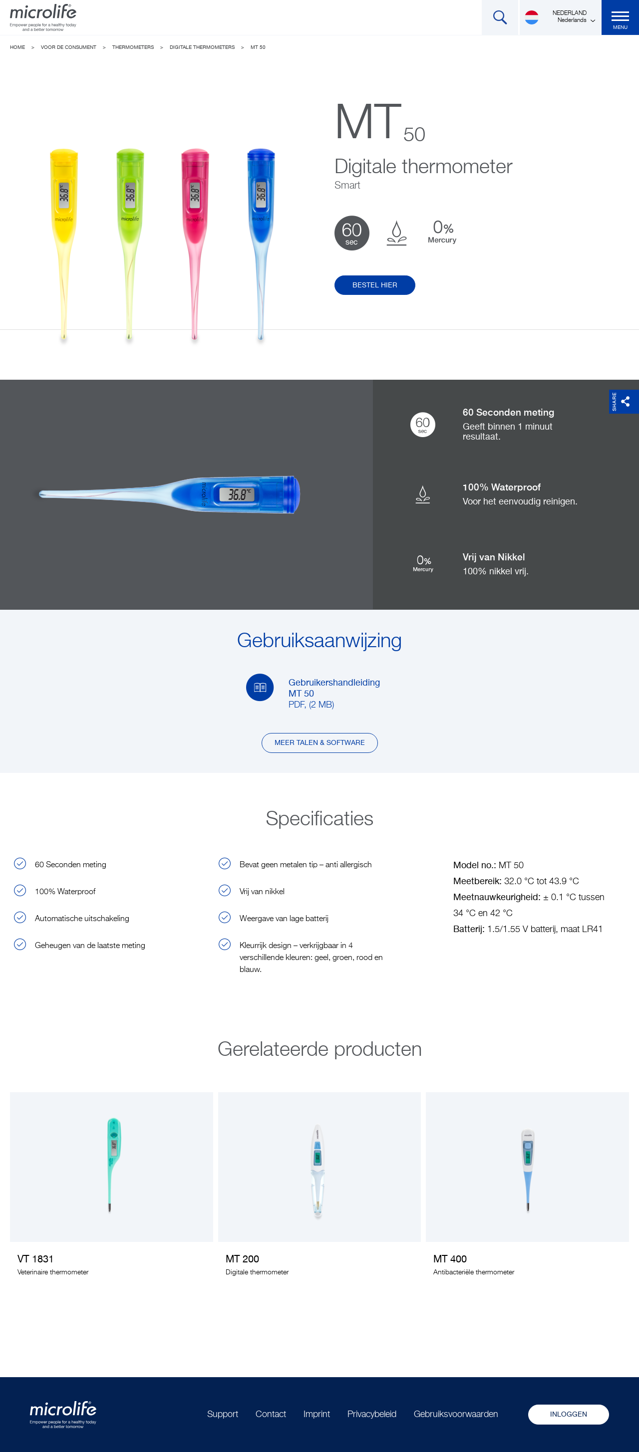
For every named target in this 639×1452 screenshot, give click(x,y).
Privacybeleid (371, 1414)
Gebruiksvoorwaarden (456, 1414)
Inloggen (568, 1414)
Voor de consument (68, 47)
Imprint (317, 1414)
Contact (271, 1414)
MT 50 (258, 47)
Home (17, 47)
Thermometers (133, 47)
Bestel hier (374, 285)
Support (222, 1414)
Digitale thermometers (202, 47)
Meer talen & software (320, 742)
